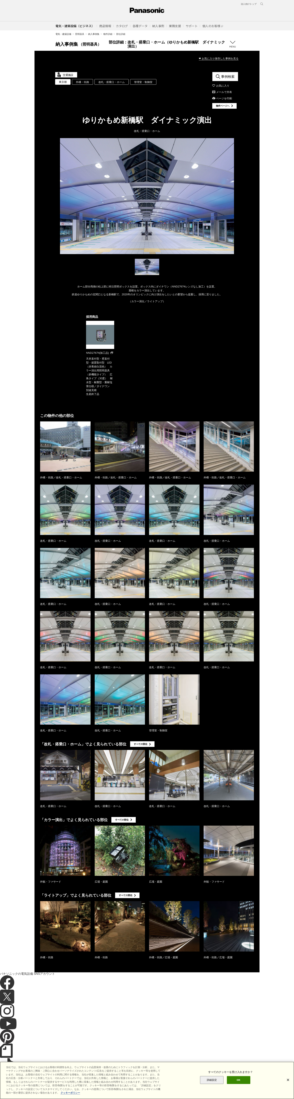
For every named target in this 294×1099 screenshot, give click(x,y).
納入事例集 (93, 34)
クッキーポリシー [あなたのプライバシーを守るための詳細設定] (70, 1096)
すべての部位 (140, 744)
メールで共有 (224, 92)
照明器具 (79, 34)
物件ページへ (223, 105)
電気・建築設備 (63, 34)
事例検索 (228, 76)
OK (238, 1084)
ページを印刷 (224, 98)
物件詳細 (107, 34)
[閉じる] (288, 1084)
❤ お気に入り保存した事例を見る (218, 58)
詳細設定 (212, 1084)
